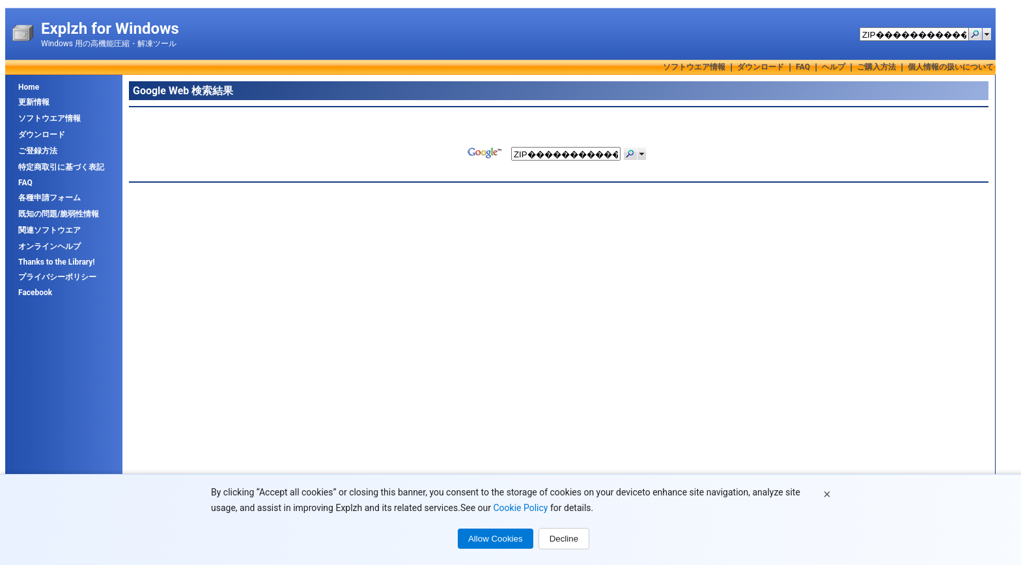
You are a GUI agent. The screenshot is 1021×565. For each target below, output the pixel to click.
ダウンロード (760, 67)
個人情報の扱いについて (951, 67)
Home (28, 87)
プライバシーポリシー (57, 277)
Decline (564, 539)
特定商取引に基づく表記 (61, 167)
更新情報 (33, 102)
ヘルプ (833, 67)
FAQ (803, 67)
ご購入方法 (876, 67)
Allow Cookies (495, 539)
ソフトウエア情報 (694, 67)
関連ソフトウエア (49, 230)
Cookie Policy (520, 508)
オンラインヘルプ (49, 246)
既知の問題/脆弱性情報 (58, 213)
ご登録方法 (37, 150)
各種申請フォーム (49, 197)
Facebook (35, 292)
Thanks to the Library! (56, 262)
